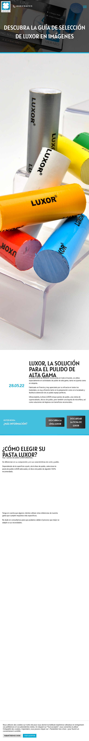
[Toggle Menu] (85, 7)
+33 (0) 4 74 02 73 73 (22, 6)
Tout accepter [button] (29, 736)
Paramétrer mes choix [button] (12, 736)
